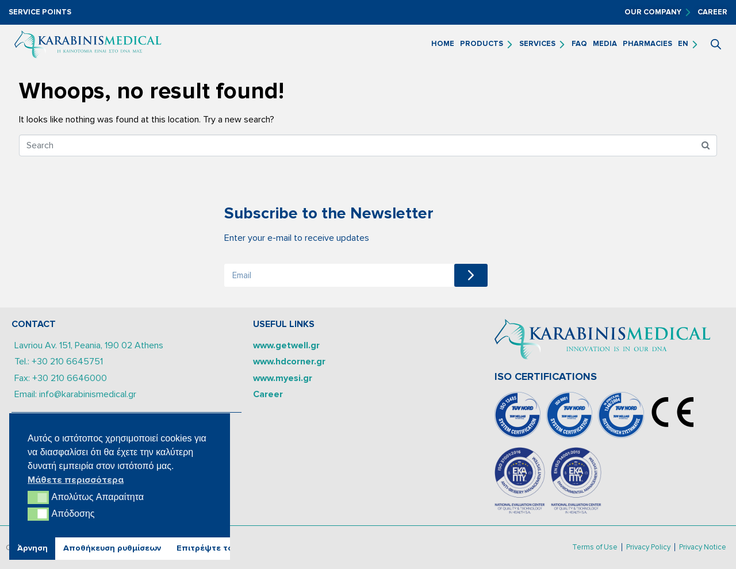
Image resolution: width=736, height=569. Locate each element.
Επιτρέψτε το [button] (205, 548)
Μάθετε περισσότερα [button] (76, 480)
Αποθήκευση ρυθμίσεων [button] (112, 548)
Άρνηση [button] (32, 548)
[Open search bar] (716, 44)
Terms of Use (595, 547)
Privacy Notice (702, 547)
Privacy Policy (648, 547)
